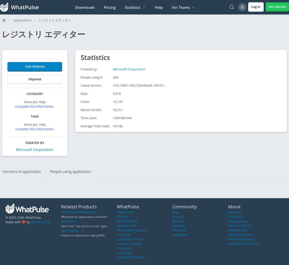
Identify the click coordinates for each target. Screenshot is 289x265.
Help (159, 7)
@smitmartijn (41, 222)
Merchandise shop (241, 239)
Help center (125, 212)
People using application (70, 171)
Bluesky (178, 221)
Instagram (179, 234)
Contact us (236, 216)
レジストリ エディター (55, 20)
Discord (178, 216)
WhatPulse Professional (78, 212)
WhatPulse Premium (132, 230)
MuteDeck (68, 221)
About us (234, 212)
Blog (175, 212)
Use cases (124, 234)
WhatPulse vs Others (243, 244)
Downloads (85, 7)
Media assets (237, 230)
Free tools (124, 248)
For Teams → (183, 7)
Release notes (127, 225)
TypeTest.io (69, 230)
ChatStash (124, 253)
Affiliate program (240, 234)
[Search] (232, 7)
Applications (23, 20)
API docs (123, 216)
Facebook (179, 230)
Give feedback (127, 221)
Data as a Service (129, 244)
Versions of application (22, 171)
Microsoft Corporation (34, 149)
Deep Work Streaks (131, 257)
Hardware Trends (129, 239)
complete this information (34, 106)
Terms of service (240, 225)
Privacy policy (238, 221)
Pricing (110, 7)
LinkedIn (178, 225)
